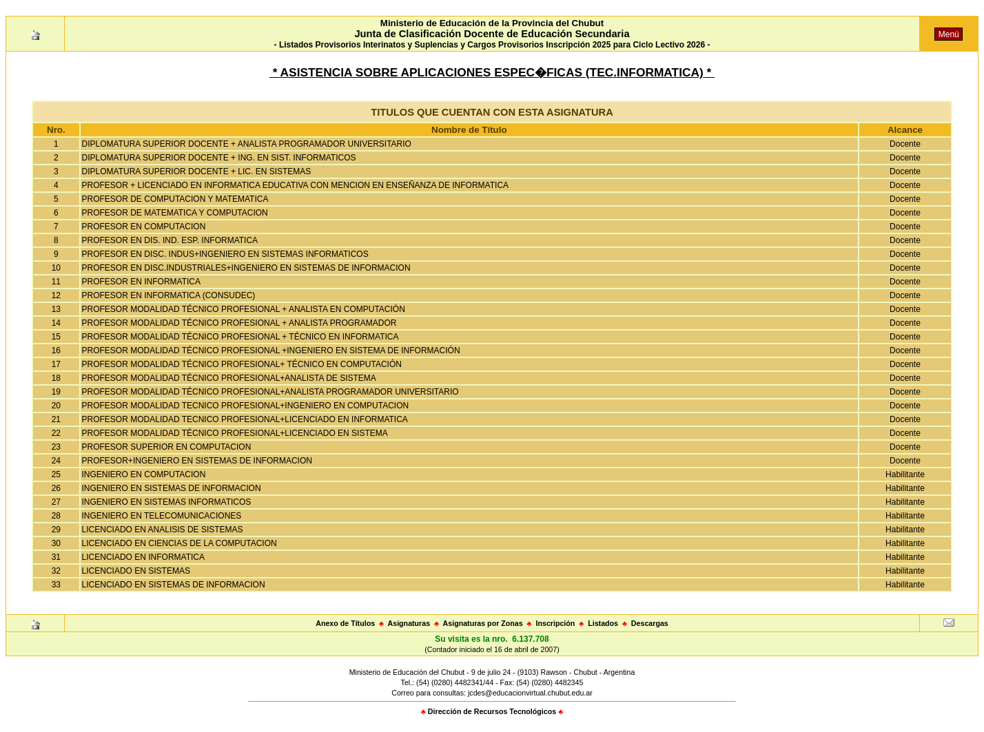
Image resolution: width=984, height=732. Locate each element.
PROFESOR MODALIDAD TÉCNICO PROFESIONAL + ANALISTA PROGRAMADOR (239, 323)
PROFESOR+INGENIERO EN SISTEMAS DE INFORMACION (197, 461)
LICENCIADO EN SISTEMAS (136, 571)
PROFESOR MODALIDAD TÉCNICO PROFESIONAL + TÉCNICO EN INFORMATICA (240, 337)
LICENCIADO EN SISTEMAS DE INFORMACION (173, 584)
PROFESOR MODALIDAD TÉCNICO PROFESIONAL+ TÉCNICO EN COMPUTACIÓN (242, 364)
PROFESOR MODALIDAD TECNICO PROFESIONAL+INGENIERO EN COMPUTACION (245, 405)
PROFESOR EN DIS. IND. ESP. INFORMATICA (170, 240)
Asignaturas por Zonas (483, 623)
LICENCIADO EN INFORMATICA (143, 557)
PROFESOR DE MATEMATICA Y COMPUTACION (175, 213)
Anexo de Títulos (345, 623)
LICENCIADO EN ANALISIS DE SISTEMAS (162, 529)
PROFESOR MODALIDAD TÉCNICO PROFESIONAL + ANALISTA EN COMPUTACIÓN (243, 309)
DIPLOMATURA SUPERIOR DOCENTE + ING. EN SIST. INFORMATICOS (219, 158)
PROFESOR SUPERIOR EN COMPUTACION (167, 447)
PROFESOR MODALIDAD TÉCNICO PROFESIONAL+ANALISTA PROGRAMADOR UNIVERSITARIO (270, 392)
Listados (603, 623)
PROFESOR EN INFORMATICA (141, 281)
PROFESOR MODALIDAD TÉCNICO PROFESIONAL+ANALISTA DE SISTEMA (229, 378)
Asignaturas (409, 623)
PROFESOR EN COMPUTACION (144, 226)
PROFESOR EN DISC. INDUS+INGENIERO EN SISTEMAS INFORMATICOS (225, 254)
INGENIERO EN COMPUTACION (144, 474)
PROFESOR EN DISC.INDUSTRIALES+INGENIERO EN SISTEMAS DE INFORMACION (246, 268)
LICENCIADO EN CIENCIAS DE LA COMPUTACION (179, 543)
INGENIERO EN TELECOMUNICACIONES (162, 516)
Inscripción (555, 623)
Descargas (649, 623)
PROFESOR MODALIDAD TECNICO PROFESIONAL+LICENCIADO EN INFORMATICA (245, 419)
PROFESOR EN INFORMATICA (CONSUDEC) (169, 295)
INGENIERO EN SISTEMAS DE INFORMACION (171, 488)
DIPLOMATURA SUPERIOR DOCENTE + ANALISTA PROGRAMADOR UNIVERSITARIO (246, 144)
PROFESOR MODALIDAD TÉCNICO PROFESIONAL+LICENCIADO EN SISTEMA (235, 433)
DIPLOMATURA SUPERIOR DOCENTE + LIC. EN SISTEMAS (196, 171)
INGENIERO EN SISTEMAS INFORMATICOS (167, 502)
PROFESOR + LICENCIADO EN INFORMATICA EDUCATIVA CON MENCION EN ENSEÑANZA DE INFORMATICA (295, 185)
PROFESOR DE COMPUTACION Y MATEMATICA (175, 199)
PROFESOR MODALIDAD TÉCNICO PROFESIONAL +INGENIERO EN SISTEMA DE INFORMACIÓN (271, 350)
